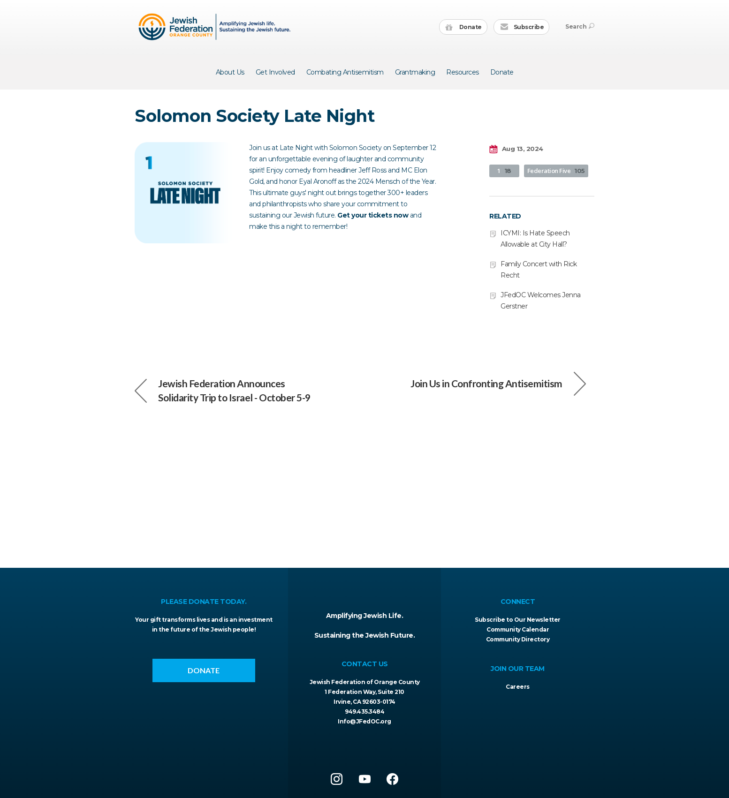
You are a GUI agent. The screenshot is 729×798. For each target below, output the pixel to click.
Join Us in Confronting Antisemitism (498, 383)
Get (275, 72)
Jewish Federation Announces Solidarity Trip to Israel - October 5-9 (223, 390)
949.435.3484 (364, 711)
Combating (345, 72)
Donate (464, 27)
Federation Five (556, 170)
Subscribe (522, 27)
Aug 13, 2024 (516, 149)
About (230, 72)
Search (579, 26)
